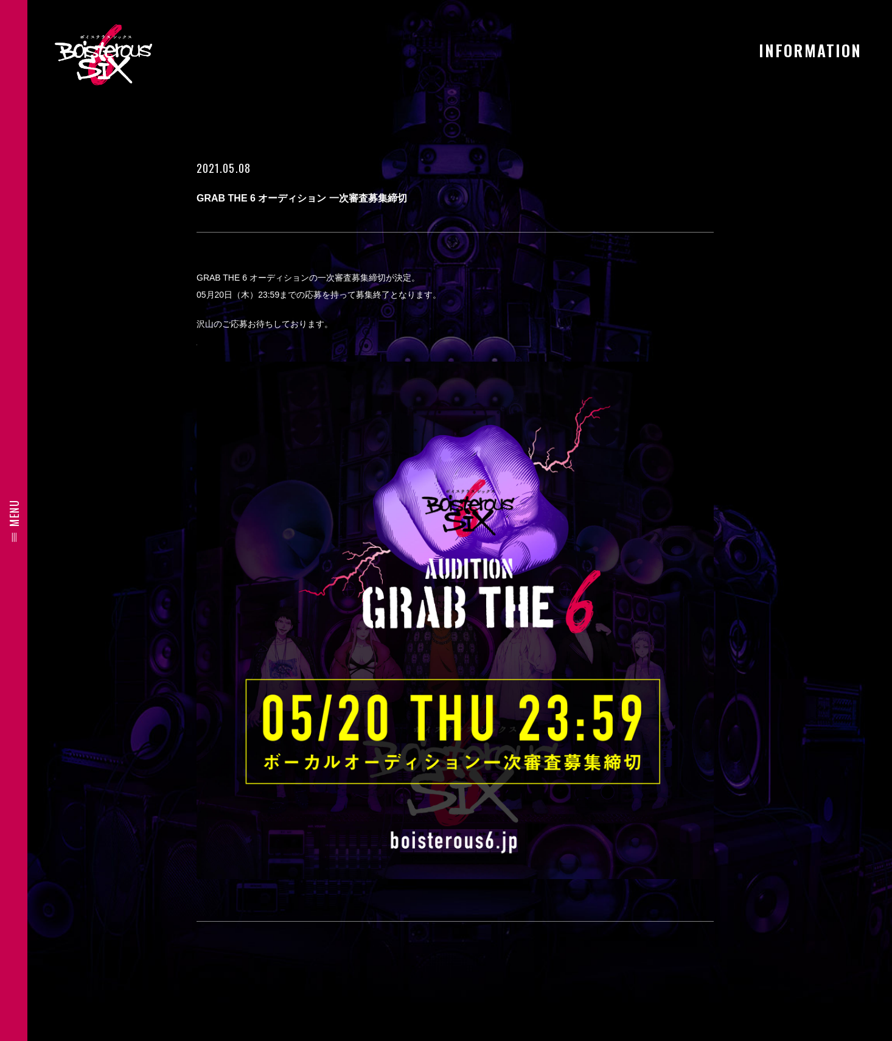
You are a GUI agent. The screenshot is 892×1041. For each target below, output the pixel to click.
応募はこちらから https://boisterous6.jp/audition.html (299, 341)
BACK (455, 969)
